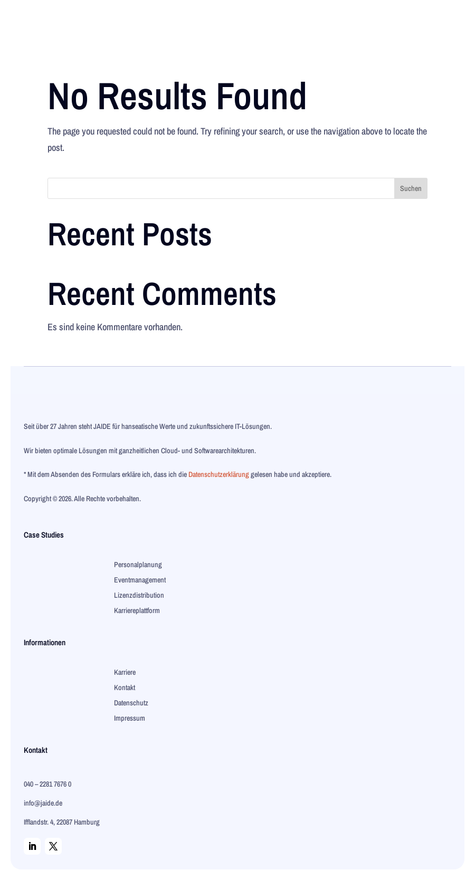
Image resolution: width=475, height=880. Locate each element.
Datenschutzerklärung (218, 474)
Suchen (411, 188)
